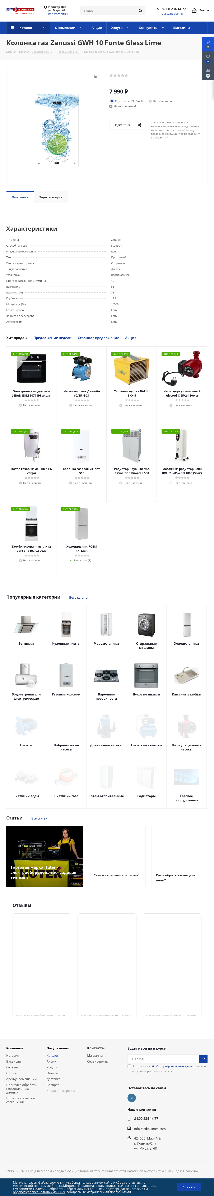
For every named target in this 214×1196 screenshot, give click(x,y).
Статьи (11, 1073)
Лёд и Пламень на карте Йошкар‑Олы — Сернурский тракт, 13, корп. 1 (43, 1015)
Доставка (53, 1079)
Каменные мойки (186, 694)
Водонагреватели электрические (26, 696)
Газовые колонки (66, 694)
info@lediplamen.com (150, 1129)
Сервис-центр (97, 1061)
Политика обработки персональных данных (22, 1088)
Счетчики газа (66, 796)
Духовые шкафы (146, 694)
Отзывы (12, 1067)
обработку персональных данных (172, 1066)
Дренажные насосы (106, 745)
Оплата (52, 1073)
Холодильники (186, 643)
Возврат (53, 1085)
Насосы (26, 745)
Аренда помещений (21, 1079)
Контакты (96, 1048)
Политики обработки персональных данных (67, 1189)
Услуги (52, 1067)
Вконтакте (131, 1098)
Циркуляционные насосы (186, 747)
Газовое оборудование (186, 798)
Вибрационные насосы (66, 747)
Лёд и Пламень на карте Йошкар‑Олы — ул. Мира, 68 (107, 1015)
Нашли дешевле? (125, 106)
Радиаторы (146, 796)
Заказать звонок (172, 13)
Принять (189, 1187)
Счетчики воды (26, 796)
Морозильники (106, 643)
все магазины (58, 14)
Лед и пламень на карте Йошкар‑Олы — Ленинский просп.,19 (173, 1015)
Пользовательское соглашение (20, 1100)
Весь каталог (79, 597)
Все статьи (39, 818)
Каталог (52, 1055)
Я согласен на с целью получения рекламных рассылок (169, 1068)
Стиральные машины (146, 645)
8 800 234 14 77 (174, 9)
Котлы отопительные (106, 796)
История (12, 1055)
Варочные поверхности (106, 696)
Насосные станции (146, 745)
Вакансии (13, 1061)
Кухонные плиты (66, 643)
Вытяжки (26, 643)
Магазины (95, 1055)
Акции (51, 1061)
